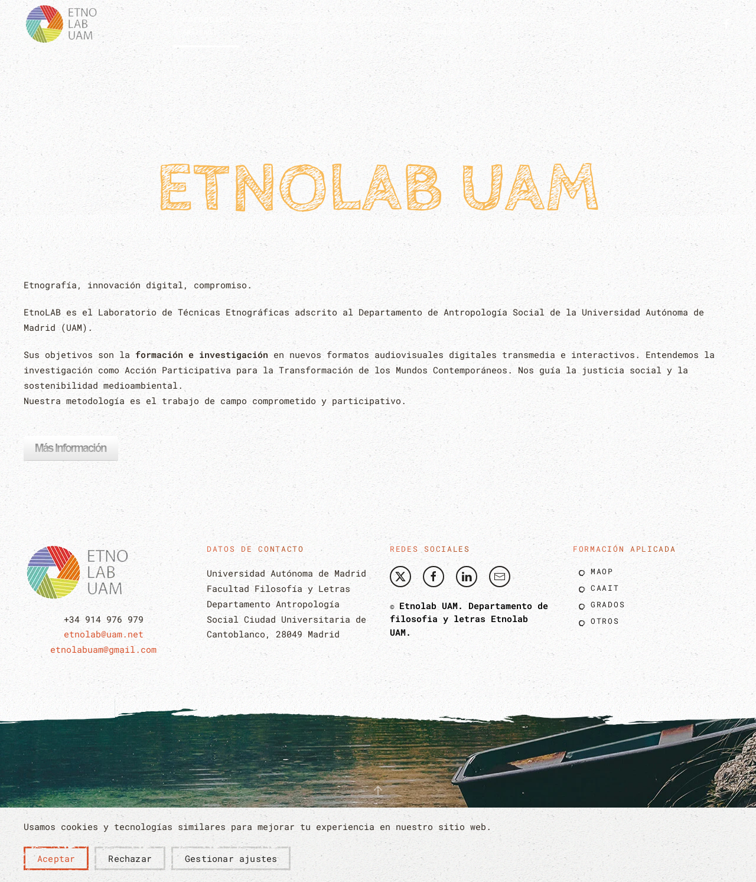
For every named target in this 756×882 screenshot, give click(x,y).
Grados (608, 604)
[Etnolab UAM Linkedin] (466, 576)
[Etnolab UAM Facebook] (433, 576)
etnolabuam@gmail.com (103, 649)
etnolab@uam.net (104, 634)
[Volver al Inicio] (65, 23)
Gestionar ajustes (231, 858)
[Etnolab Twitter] (400, 576)
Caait (605, 587)
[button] (206, 23)
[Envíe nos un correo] (499, 576)
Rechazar (130, 858)
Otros (605, 621)
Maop (602, 571)
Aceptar (56, 858)
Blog (563, 23)
